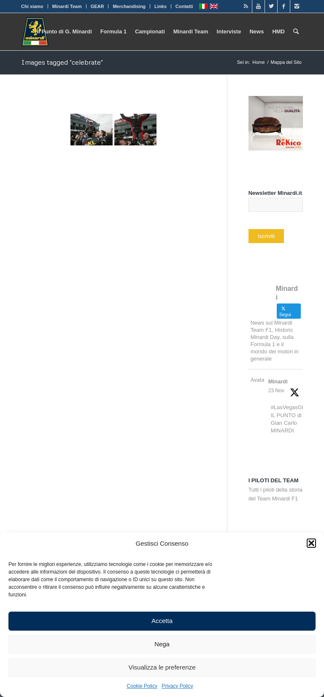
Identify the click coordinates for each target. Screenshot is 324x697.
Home (258, 62)
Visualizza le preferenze (162, 667)
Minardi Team (67, 6)
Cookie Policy (142, 686)
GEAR (97, 6)
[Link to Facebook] (284, 6)
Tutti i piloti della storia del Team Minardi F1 (275, 489)
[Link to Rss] (246, 6)
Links (160, 6)
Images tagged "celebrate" (62, 62)
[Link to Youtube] (258, 6)
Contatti (184, 6)
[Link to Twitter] (271, 6)
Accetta (162, 620)
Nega (162, 644)
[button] (311, 543)
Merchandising (129, 6)
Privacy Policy (177, 686)
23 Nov (276, 391)
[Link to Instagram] (296, 6)
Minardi (278, 381)
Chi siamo (32, 6)
